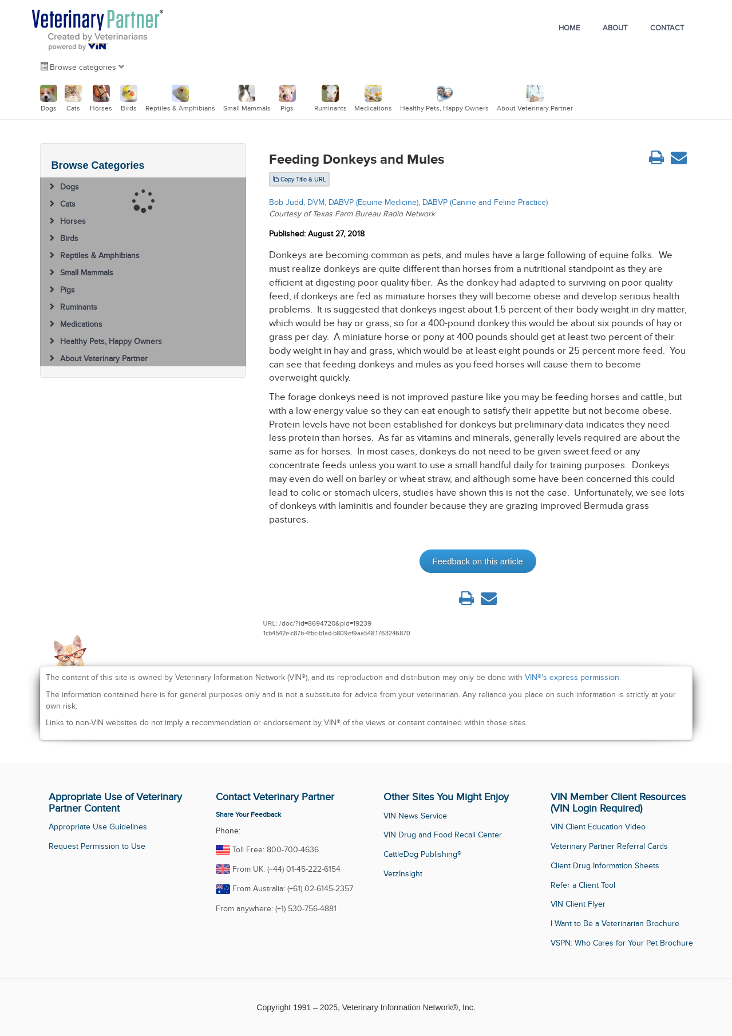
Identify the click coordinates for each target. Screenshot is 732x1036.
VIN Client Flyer (578, 904)
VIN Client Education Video (598, 827)
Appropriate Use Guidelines (98, 827)
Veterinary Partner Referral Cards (609, 846)
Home (569, 27)
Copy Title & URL (299, 179)
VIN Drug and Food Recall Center (442, 835)
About (615, 27)
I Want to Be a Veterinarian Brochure (615, 923)
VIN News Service (415, 816)
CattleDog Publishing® (422, 854)
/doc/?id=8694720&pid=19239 (325, 623)
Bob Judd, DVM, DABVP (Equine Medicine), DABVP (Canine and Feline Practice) (408, 202)
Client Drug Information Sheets (605, 865)
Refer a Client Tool (583, 885)
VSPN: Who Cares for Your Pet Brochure (622, 943)
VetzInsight (402, 873)
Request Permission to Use (97, 846)
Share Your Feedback (248, 814)
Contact (667, 27)
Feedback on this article (477, 561)
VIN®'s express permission (572, 677)
